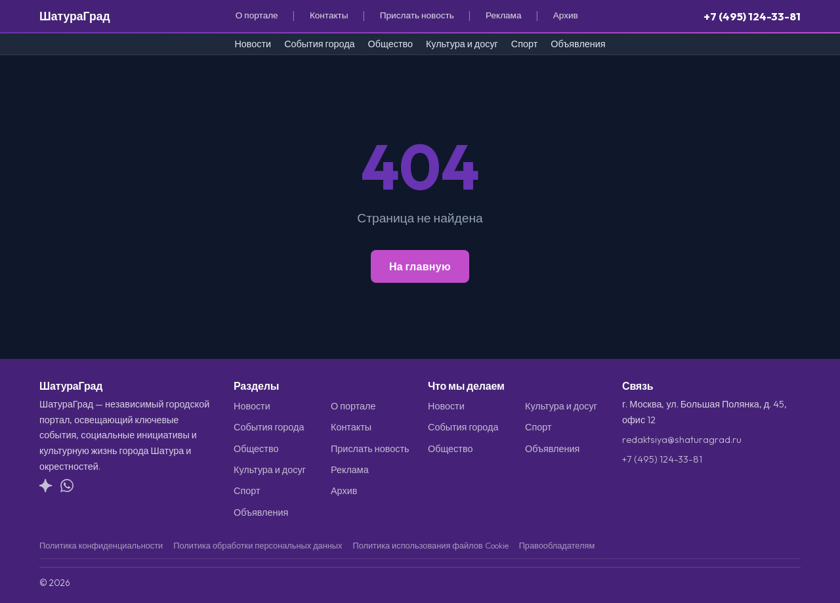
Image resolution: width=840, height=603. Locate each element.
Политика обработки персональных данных (257, 545)
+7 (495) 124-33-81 (752, 16)
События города (319, 44)
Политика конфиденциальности (101, 545)
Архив (565, 15)
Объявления (578, 44)
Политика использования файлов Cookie (430, 545)
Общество (390, 44)
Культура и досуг (462, 44)
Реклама (504, 15)
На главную (420, 266)
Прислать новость (417, 15)
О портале (257, 15)
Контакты (329, 15)
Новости (252, 44)
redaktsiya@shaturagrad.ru (682, 440)
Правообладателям (557, 545)
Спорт (524, 44)
